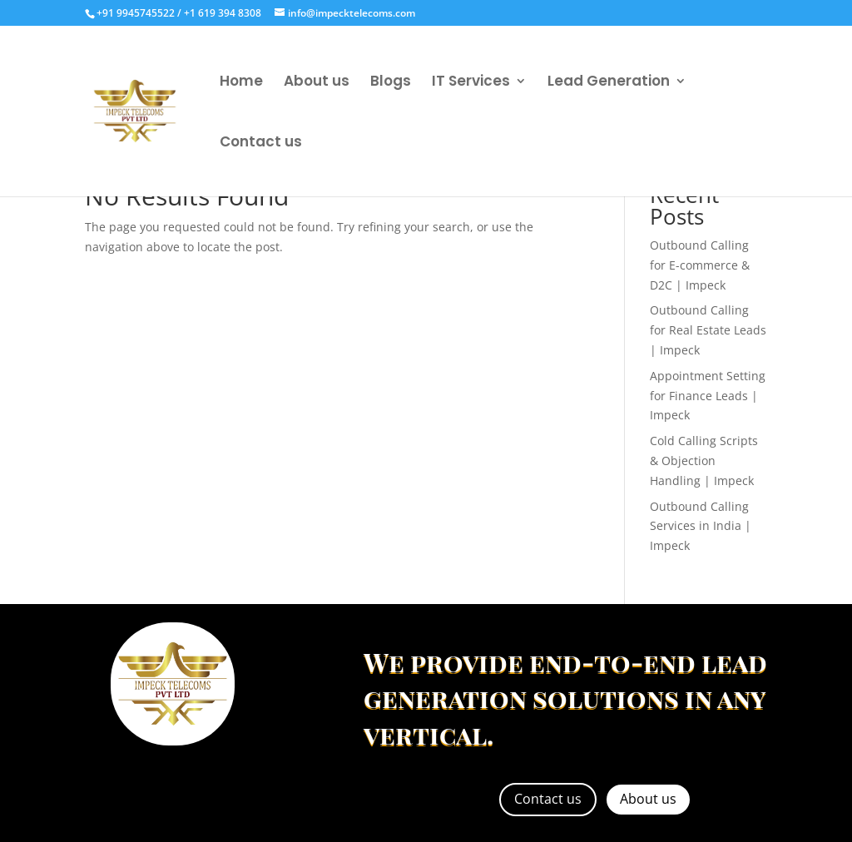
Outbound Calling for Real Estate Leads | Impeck (708, 330)
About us (316, 83)
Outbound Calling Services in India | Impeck (700, 526)
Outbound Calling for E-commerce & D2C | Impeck (700, 265)
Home (241, 83)
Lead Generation (608, 83)
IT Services (471, 83)
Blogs (390, 83)
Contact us (261, 143)
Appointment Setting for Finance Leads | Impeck (707, 395)
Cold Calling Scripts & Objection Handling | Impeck (704, 460)
